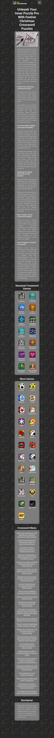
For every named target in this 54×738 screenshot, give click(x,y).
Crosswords (21, 185)
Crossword (24, 278)
